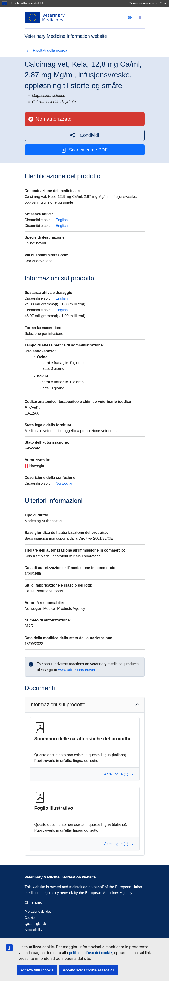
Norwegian (64, 483)
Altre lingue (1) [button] (119, 774)
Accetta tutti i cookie (36, 970)
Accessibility (33, 930)
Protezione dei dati (38, 911)
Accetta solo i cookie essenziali (88, 970)
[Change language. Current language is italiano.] (129, 17)
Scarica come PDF (84, 150)
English (62, 220)
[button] (85, 135)
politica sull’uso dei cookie (90, 953)
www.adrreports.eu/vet (76, 670)
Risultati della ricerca (47, 50)
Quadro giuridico (37, 924)
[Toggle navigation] (140, 17)
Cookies (30, 917)
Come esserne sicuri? (148, 3)
